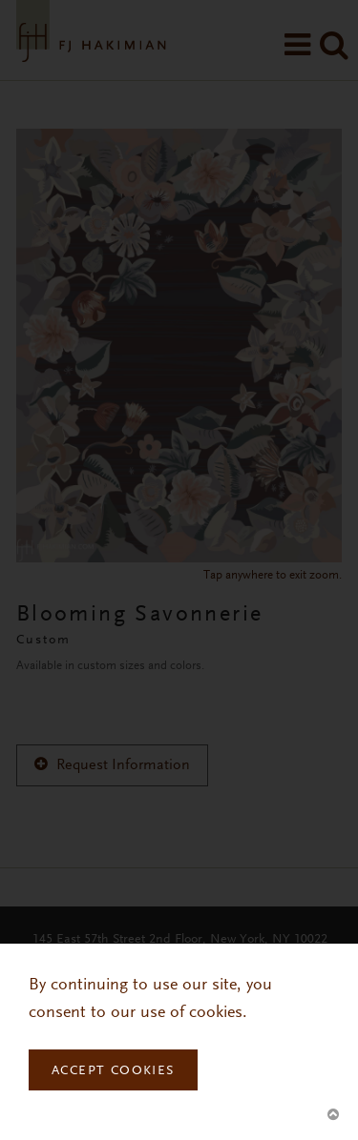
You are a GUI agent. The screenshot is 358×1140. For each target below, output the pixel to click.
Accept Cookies (113, 1071)
